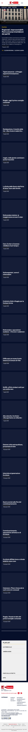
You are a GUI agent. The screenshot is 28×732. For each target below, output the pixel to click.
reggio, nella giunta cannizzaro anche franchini (13, 159)
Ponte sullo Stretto (9, 673)
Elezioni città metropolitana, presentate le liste (13, 445)
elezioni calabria (19, 50)
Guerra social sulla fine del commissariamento (12, 503)
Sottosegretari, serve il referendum (11, 273)
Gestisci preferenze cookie (16, 725)
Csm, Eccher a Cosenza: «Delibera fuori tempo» (11, 245)
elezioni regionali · (9, 50)
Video (9, 7)
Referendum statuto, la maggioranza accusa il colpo (13, 216)
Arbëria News (7, 651)
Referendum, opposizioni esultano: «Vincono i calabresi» (14, 331)
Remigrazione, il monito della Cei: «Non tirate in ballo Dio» (13, 130)
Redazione (5, 724)
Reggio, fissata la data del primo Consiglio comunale (12, 617)
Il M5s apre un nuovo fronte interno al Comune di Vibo (12, 359)
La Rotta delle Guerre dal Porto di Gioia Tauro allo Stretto (13, 187)
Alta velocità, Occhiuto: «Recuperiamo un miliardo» (12, 417)
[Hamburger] (2, 3)
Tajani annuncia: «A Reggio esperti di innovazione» (12, 73)
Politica (14, 7)
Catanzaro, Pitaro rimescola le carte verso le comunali (13, 589)
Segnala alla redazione (13, 724)
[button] (25, 7)
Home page (4, 7)
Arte (4, 677)
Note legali (8, 725)
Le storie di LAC (7, 647)
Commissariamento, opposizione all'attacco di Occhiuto (12, 532)
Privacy (19, 724)
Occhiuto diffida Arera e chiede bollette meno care (14, 560)
